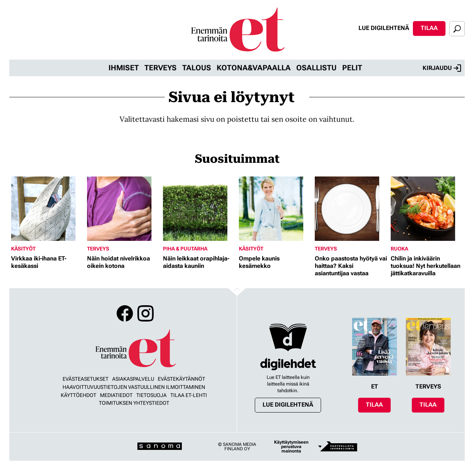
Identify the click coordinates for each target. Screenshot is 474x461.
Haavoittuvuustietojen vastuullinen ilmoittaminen (134, 387)
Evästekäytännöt (181, 379)
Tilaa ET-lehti (188, 395)
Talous (196, 67)
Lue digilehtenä (383, 27)
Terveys (160, 67)
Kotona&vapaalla (254, 67)
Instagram (145, 313)
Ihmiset (124, 67)
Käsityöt (23, 249)
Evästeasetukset (86, 379)
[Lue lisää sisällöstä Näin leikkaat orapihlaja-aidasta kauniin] (199, 208)
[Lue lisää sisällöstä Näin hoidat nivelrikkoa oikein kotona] (123, 208)
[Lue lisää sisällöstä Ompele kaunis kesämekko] (275, 208)
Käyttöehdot (78, 395)
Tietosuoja (151, 395)
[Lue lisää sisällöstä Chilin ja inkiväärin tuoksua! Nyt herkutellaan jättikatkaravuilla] (427, 208)
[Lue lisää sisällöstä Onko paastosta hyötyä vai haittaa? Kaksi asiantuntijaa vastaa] (351, 208)
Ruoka (399, 249)
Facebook (125, 313)
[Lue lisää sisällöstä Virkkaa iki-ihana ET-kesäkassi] (47, 208)
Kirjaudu (442, 68)
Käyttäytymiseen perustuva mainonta (291, 447)
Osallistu (316, 67)
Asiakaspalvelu (133, 379)
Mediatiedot (116, 395)
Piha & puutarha (185, 249)
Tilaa (429, 27)
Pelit (352, 67)
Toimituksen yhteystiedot (134, 403)
